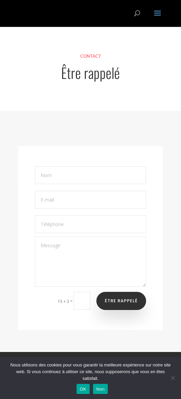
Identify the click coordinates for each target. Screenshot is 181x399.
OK (83, 389)
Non (100, 389)
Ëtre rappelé (121, 301)
